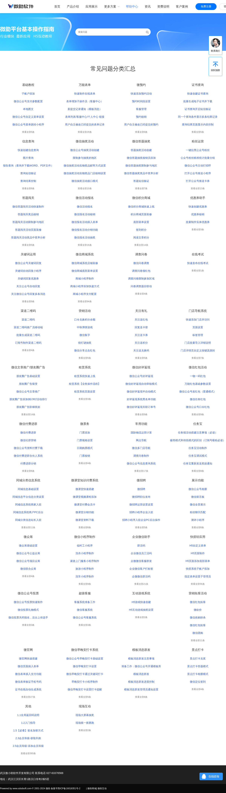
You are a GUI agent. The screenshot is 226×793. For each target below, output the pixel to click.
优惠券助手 (197, 197)
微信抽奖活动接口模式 (85, 180)
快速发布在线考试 (197, 263)
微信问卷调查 (141, 263)
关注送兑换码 (141, 350)
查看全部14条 (141, 245)
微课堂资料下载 (85, 519)
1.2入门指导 (28, 722)
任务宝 (197, 423)
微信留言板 (197, 496)
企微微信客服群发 (141, 561)
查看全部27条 (28, 697)
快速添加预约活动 (141, 93)
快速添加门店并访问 (198, 319)
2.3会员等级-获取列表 (28, 738)
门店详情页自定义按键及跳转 (198, 350)
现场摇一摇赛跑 (85, 722)
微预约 (141, 84)
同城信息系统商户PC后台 (28, 512)
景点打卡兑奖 (198, 658)
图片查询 (28, 157)
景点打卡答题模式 (197, 666)
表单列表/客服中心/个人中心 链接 (84, 116)
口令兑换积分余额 (84, 319)
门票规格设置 (85, 440)
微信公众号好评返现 (141, 376)
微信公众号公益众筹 (28, 553)
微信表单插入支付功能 (28, 673)
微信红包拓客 (198, 602)
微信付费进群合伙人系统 (28, 455)
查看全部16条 (85, 245)
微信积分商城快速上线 (141, 206)
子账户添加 (28, 93)
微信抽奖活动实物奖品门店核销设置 (85, 173)
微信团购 (197, 632)
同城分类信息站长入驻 (28, 519)
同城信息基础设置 (28, 489)
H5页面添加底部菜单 (198, 561)
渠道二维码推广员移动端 (28, 327)
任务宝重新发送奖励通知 (197, 463)
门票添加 (84, 432)
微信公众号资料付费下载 (28, 448)
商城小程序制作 (85, 278)
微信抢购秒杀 (198, 617)
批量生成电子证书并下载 (197, 101)
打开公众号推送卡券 (198, 180)
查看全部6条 (28, 188)
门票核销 (84, 455)
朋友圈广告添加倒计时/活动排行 (28, 399)
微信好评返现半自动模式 (141, 391)
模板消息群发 (141, 649)
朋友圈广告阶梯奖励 (28, 406)
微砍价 (198, 609)
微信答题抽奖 (141, 141)
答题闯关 (28, 197)
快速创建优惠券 (198, 206)
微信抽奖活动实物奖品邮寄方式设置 (85, 165)
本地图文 (28, 109)
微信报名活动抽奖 (84, 237)
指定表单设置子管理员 (198, 576)
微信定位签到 (198, 681)
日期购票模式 (85, 448)
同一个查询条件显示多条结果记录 (198, 116)
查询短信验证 (28, 173)
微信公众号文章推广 (28, 391)
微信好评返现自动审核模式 (141, 383)
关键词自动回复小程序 (28, 270)
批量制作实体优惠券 (198, 222)
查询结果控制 (28, 180)
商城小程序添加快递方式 (84, 286)
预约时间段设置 (141, 101)
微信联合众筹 (28, 568)
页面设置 (197, 327)
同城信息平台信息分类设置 (28, 496)
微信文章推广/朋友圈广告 (28, 367)
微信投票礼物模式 (28, 609)
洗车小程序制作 (85, 576)
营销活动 (85, 310)
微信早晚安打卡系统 (84, 649)
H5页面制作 (198, 553)
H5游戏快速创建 (141, 602)
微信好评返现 (141, 367)
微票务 (84, 423)
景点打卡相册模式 (197, 673)
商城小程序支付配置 (85, 293)
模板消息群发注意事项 (141, 658)
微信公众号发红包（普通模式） (197, 391)
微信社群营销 (28, 440)
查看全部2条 (141, 617)
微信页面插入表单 (28, 666)
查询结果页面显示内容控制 (198, 124)
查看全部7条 (141, 188)
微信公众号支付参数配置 (28, 101)
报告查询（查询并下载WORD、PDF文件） (28, 165)
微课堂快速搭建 (85, 489)
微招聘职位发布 (141, 496)
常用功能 (141, 423)
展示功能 (198, 480)
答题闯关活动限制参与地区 (28, 222)
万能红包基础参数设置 (198, 383)
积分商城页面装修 (141, 214)
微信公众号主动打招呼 (198, 165)
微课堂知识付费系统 (84, 480)
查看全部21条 (141, 584)
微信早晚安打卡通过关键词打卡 (84, 673)
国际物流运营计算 (141, 432)
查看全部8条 (198, 471)
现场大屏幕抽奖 (85, 715)
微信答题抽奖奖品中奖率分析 (141, 173)
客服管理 (141, 109)
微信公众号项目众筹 (28, 561)
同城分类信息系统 (28, 480)
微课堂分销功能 (85, 512)
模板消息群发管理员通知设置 (141, 689)
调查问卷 (141, 254)
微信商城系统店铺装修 (85, 263)
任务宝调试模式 (198, 455)
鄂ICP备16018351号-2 (69, 788)
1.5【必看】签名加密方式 (28, 730)
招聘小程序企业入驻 (141, 512)
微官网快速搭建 (28, 658)
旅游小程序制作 (85, 568)
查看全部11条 (28, 527)
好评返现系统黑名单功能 (141, 399)
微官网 (28, 649)
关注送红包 (141, 319)
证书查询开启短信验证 (198, 109)
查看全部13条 (198, 188)
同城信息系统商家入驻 (28, 504)
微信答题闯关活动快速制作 (28, 206)
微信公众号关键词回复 (28, 263)
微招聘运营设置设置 (141, 504)
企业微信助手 (141, 536)
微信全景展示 (198, 504)
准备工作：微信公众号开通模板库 (141, 666)
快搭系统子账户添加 (198, 568)
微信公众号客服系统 (85, 617)
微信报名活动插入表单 (85, 222)
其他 (28, 706)
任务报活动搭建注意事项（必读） (198, 432)
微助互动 (102, 788)
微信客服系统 (85, 609)
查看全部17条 (141, 471)
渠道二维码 (28, 310)
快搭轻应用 (197, 536)
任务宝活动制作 (198, 448)
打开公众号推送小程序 (198, 173)
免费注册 (206, 6)
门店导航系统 (198, 310)
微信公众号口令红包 (198, 406)
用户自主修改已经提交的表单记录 (85, 124)
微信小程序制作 (84, 536)
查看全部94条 (85, 301)
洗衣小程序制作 (85, 553)
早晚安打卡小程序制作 (85, 681)
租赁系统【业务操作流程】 (85, 383)
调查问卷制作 (141, 455)
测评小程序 (197, 519)
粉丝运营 (198, 141)
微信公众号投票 (28, 593)
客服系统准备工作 (84, 602)
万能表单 (85, 84)
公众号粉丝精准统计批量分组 (198, 157)
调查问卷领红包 (141, 270)
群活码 (141, 545)
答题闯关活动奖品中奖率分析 (28, 237)
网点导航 (141, 440)
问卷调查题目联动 (141, 286)
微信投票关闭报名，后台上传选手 (28, 617)
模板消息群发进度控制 (141, 681)
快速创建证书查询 (197, 93)
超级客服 (85, 593)
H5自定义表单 (197, 545)
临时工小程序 (85, 545)
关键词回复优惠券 (28, 278)
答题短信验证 (141, 180)
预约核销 (141, 116)
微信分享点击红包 (84, 350)
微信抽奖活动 (85, 141)
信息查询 (28, 141)
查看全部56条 (198, 584)
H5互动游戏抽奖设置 (141, 609)
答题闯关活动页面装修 (28, 229)
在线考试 (198, 254)
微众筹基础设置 (28, 545)
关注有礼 (141, 310)
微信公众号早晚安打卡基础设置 (84, 658)
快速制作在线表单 (84, 93)
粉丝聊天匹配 (198, 512)
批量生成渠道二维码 (28, 335)
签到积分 (141, 229)
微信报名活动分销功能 (85, 229)
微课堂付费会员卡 (84, 504)
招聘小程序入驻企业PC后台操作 (141, 519)
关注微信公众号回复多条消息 (28, 293)
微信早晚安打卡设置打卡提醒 (85, 689)
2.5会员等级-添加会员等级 (28, 745)
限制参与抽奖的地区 (85, 157)
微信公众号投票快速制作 (28, 602)
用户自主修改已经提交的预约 (141, 124)
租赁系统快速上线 (84, 376)
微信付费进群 (28, 423)
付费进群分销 (28, 463)
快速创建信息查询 (28, 150)
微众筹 (28, 536)
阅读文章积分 (141, 237)
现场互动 (85, 706)
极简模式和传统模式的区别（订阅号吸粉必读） (197, 440)
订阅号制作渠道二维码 (28, 342)
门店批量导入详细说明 (198, 342)
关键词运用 (28, 254)
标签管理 (197, 335)
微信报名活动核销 (84, 214)
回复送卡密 (141, 327)
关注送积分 (141, 342)
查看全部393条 (28, 753)
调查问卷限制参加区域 (141, 278)
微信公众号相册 (198, 489)
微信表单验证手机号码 (28, 681)
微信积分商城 (141, 197)
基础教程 (28, 84)
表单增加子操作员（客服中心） (84, 101)
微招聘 (141, 480)
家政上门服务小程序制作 (84, 561)
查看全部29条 (85, 132)
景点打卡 (198, 649)
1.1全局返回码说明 (28, 715)
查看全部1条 (198, 270)
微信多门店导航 (141, 448)
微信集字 (84, 335)
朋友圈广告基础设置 (28, 376)
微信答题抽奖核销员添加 (141, 157)
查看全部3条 (198, 229)
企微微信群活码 (141, 576)
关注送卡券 (141, 335)
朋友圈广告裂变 (28, 383)
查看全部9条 (141, 132)
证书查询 (198, 84)
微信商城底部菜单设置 (85, 270)
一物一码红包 (198, 376)
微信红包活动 (198, 367)
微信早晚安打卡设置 (85, 666)
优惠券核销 (197, 214)
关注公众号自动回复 (28, 286)
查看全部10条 (85, 188)
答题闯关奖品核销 (28, 214)
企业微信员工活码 (141, 553)
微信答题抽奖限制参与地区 (141, 165)
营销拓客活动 (198, 593)
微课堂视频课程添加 (85, 496)
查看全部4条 (141, 293)
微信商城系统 (85, 254)
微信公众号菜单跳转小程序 (28, 124)
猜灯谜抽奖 (84, 342)
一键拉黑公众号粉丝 (198, 150)
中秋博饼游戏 (85, 327)
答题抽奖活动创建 (141, 150)
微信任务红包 (198, 399)
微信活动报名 (85, 197)
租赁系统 (85, 367)
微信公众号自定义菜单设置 (28, 116)
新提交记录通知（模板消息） (85, 109)
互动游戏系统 (141, 593)
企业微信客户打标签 (141, 568)
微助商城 (91, 788)
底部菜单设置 (141, 222)
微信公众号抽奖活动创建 (84, 150)
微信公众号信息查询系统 (141, 463)
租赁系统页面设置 (84, 391)
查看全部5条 (28, 132)
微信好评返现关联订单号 (141, 406)
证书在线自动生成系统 (28, 689)
